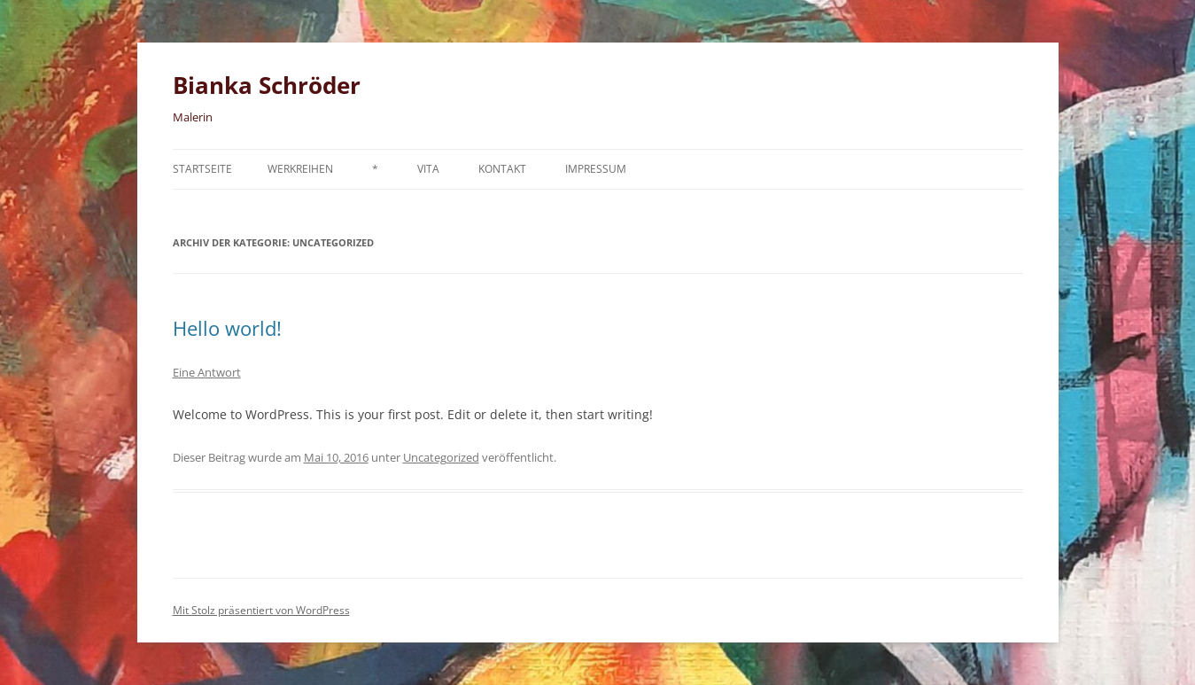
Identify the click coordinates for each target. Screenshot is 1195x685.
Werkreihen (300, 168)
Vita (428, 168)
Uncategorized (441, 457)
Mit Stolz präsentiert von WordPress (261, 610)
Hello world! (227, 328)
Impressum (595, 168)
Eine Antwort (207, 372)
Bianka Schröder (267, 85)
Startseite (202, 168)
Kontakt (502, 168)
